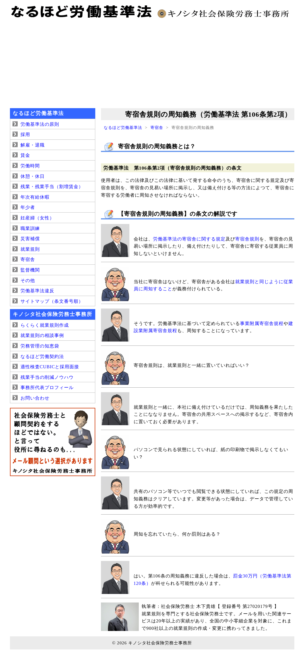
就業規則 (30, 249)
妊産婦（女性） (37, 217)
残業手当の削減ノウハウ (47, 377)
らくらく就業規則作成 (44, 325)
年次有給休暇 (34, 197)
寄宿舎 (156, 127)
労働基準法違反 (37, 290)
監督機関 (30, 270)
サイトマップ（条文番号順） (51, 301)
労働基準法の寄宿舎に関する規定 (189, 239)
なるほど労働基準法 (123, 127)
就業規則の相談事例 (42, 335)
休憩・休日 (32, 176)
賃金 (25, 155)
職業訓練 (30, 228)
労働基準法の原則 (39, 124)
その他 (27, 280)
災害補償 (30, 238)
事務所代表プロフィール (47, 387)
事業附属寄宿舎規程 (262, 323)
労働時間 (30, 165)
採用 (25, 134)
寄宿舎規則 (247, 239)
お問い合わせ (34, 398)
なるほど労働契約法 (42, 356)
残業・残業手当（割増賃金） (51, 186)
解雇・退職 (32, 145)
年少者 (27, 207)
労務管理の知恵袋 (39, 346)
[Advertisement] (152, 62)
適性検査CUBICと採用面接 (49, 366)
